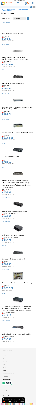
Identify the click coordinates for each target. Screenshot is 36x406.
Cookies (5, 393)
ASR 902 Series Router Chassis (12, 34)
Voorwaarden (6, 396)
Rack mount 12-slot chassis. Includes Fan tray (17, 283)
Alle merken (6, 376)
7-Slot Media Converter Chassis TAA (14, 235)
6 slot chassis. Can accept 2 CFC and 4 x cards (17, 133)
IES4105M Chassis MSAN (10, 157)
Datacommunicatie (23, 9)
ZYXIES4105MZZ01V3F (9, 312)
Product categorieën (8, 373)
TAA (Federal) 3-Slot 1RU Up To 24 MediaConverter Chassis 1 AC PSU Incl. (15, 58)
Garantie (5, 362)
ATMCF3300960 (6, 61)
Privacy (5, 390)
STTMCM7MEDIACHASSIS (10, 237)
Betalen (5, 356)
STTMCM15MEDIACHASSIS (10, 213)
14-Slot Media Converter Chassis (13, 83)
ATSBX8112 (5, 285)
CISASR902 (5, 36)
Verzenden (6, 359)
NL (30, 6)
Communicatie (11, 9)
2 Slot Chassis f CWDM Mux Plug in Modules (16, 334)
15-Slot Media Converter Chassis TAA (14, 211)
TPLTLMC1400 (6, 189)
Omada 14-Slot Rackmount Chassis (13, 259)
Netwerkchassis (7, 10)
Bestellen (5, 353)
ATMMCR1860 (6, 111)
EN (33, 6)
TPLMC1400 (5, 85)
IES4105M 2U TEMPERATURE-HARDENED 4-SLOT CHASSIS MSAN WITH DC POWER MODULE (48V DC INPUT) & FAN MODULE (17, 308)
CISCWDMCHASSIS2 (8, 336)
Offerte (5, 368)
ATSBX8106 (5, 135)
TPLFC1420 (5, 261)
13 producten (6, 18)
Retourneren (6, 365)
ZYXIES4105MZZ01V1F (9, 159)
